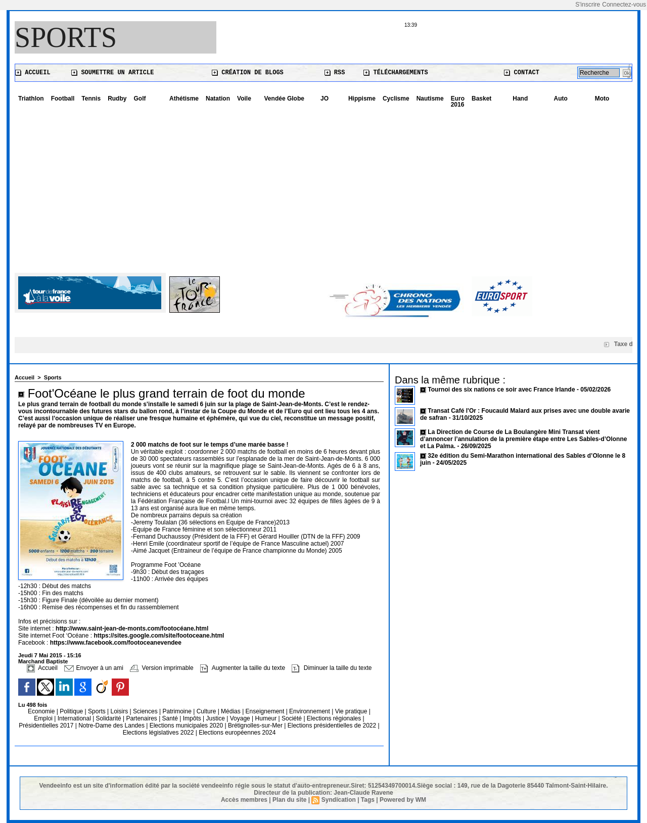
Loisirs (120, 711)
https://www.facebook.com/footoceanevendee (115, 642)
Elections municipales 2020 (186, 725)
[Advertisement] (323, 187)
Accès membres (244, 799)
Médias (231, 711)
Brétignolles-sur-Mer (256, 725)
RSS (335, 73)
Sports (66, 37)
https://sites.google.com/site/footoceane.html (159, 635)
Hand (520, 98)
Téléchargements (395, 73)
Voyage (240, 718)
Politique (72, 711)
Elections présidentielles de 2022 (332, 725)
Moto (602, 98)
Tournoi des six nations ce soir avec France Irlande (502, 389)
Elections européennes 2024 (237, 732)
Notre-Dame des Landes (112, 725)
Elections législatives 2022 (158, 732)
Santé (171, 718)
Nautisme (430, 98)
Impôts (192, 718)
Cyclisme (396, 98)
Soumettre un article (112, 73)
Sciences (146, 711)
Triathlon (31, 98)
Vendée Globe (284, 98)
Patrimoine (177, 711)
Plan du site (289, 799)
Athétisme (184, 98)
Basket (481, 98)
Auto (561, 98)
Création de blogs (248, 73)
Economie (42, 711)
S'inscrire (587, 4)
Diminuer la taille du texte (332, 667)
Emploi (44, 718)
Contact (521, 73)
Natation (218, 98)
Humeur (267, 718)
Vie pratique (352, 711)
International (75, 718)
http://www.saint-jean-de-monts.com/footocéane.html (132, 628)
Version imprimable (161, 667)
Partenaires (142, 718)
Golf (139, 98)
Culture (207, 711)
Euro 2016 (458, 101)
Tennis (91, 98)
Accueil (33, 73)
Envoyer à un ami (93, 667)
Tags (368, 799)
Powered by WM (403, 799)
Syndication (338, 799)
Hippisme (362, 98)
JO (324, 98)
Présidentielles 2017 (47, 725)
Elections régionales (335, 718)
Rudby (117, 98)
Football (63, 98)
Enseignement (266, 711)
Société (292, 718)
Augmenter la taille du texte (242, 667)
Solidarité (109, 718)
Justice (216, 718)
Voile (244, 98)
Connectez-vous (624, 4)
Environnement (309, 711)
